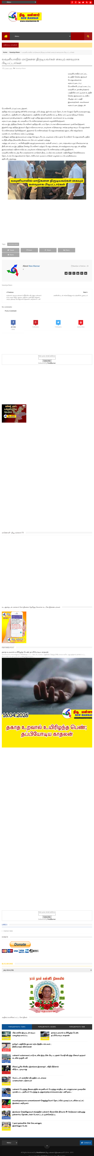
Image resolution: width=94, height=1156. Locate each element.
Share (28, 250)
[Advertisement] (18, 88)
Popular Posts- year (77, 1022)
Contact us (86, 1138)
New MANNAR (42, 1151)
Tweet (10, 250)
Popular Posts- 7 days (17, 1022)
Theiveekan (61, 1151)
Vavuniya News (14, 52)
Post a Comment (10, 306)
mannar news (8, 926)
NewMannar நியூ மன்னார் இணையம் (49, 1148)
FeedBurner (51, 359)
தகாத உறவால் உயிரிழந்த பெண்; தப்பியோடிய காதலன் (25, 647)
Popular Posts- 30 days (47, 1022)
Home (5, 52)
